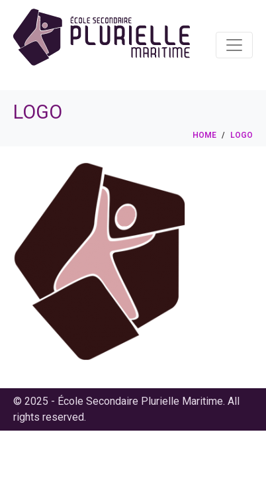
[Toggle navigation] (234, 45)
